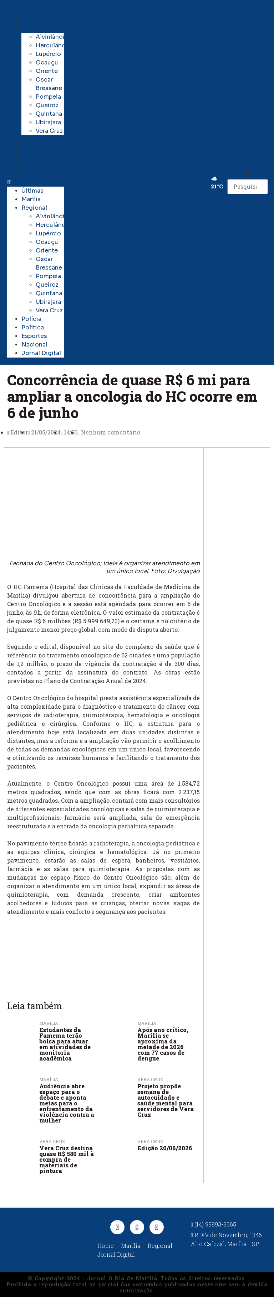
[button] (35, 182)
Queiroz (47, 105)
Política (30, 148)
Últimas (30, 11)
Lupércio (48, 54)
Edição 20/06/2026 (164, 1148)
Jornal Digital (37, 174)
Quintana (49, 114)
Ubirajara (48, 122)
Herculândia (53, 45)
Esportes (32, 156)
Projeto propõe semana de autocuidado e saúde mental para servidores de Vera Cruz (165, 1100)
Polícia (30, 139)
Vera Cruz (49, 131)
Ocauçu (47, 62)
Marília (30, 20)
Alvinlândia (52, 37)
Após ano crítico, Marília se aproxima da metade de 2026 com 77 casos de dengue (162, 1044)
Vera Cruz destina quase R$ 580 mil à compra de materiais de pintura (66, 1159)
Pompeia (48, 96)
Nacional (32, 165)
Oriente (47, 71)
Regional (32, 28)
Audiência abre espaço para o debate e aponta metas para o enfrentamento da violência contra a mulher (66, 1103)
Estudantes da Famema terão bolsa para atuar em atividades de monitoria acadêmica (65, 1044)
